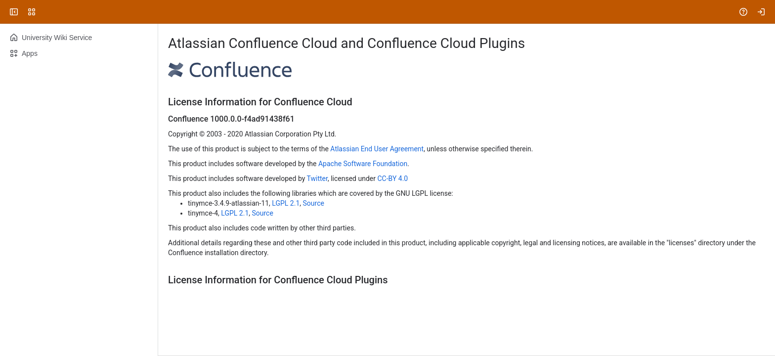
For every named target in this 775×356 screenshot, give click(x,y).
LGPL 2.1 (286, 203)
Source (313, 203)
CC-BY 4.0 (392, 178)
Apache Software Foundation (362, 164)
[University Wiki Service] (45, 12)
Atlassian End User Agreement (377, 149)
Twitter (317, 178)
